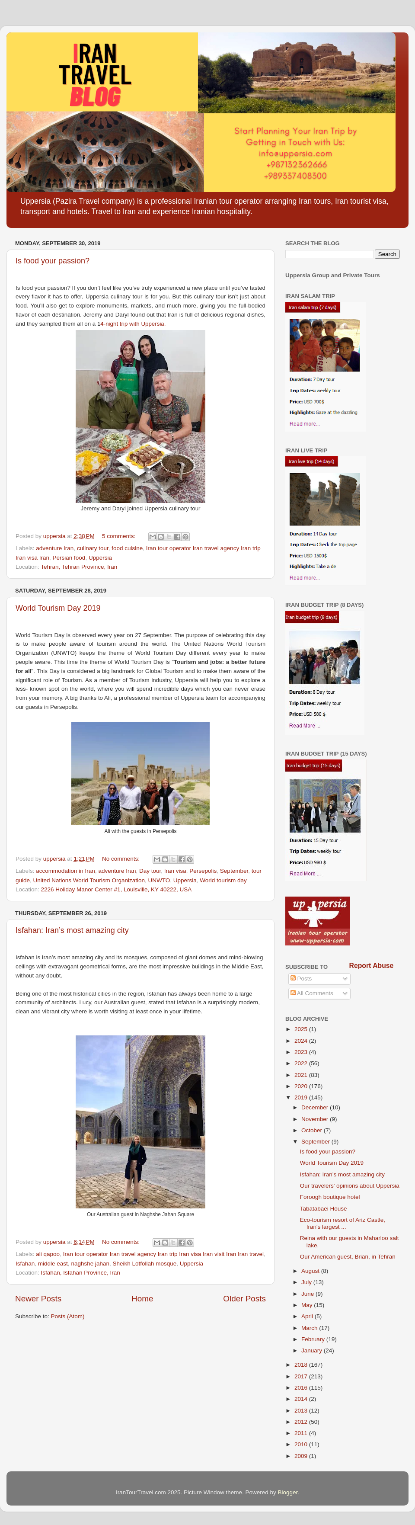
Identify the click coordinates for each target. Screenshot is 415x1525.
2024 (301, 1041)
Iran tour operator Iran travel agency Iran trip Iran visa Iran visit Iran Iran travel (163, 1254)
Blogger (288, 1492)
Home (142, 1298)
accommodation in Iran (65, 871)
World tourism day (223, 880)
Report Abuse (371, 965)
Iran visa (175, 871)
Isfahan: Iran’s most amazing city (72, 930)
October (312, 1130)
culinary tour (93, 548)
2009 (301, 1456)
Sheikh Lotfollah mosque (144, 1263)
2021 (301, 1075)
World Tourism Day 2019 (58, 608)
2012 (301, 1422)
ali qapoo (48, 1254)
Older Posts (244, 1298)
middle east (53, 1263)
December (315, 1107)
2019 (301, 1097)
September (234, 871)
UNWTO (159, 880)
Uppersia (100, 557)
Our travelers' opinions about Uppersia (349, 1185)
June (308, 1294)
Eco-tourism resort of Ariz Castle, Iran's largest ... (342, 1223)
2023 (301, 1052)
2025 (301, 1029)
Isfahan (25, 1263)
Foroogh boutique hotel (330, 1197)
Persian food (69, 557)
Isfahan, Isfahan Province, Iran (80, 1272)
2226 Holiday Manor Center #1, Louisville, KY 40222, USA (116, 889)
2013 (301, 1410)
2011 (301, 1433)
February (313, 1339)
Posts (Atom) (68, 1316)
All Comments (311, 993)
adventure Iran (54, 548)
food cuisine (127, 548)
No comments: (121, 858)
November (315, 1119)
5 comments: (119, 536)
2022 (301, 1063)
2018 (301, 1365)
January (312, 1350)
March (310, 1328)
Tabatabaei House (323, 1208)
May (307, 1305)
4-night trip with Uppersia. (133, 323)
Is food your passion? (52, 260)
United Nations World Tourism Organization (89, 880)
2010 (301, 1444)
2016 (301, 1387)
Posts (301, 978)
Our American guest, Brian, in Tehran (348, 1256)
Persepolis (203, 871)
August (311, 1271)
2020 (301, 1086)
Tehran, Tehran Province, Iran (79, 567)
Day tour (150, 871)
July (307, 1282)
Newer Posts (38, 1298)
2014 (301, 1399)
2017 (301, 1376)
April (308, 1316)
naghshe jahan (90, 1263)
